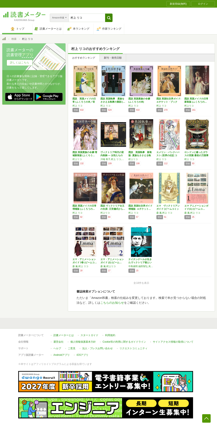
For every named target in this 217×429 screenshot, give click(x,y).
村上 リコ (77, 105)
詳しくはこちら (19, 62)
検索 (14, 38)
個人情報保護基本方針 (83, 342)
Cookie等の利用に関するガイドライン (124, 342)
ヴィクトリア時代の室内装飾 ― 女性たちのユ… (112, 155)
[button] (109, 18)
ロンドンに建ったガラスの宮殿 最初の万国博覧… (196, 155)
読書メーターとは (63, 335)
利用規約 (110, 335)
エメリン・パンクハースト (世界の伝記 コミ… (168, 155)
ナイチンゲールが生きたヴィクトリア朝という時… (140, 262)
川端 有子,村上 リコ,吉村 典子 (113, 159)
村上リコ (189, 105)
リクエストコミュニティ (133, 348)
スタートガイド (89, 335)
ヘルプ (57, 348)
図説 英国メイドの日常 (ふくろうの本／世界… (84, 101)
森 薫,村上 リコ (164, 212)
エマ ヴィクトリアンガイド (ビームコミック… (168, 208)
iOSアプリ (82, 355)
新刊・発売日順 (113, 57)
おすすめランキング (83, 57)
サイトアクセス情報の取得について (173, 342)
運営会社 (58, 342)
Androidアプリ (61, 355)
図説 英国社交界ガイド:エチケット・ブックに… (168, 101)
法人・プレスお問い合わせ (97, 348)
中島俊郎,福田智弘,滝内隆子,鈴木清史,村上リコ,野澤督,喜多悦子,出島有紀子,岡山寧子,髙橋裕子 (141, 266)
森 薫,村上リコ (108, 266)
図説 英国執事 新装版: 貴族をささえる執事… (140, 155)
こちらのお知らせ (112, 302)
